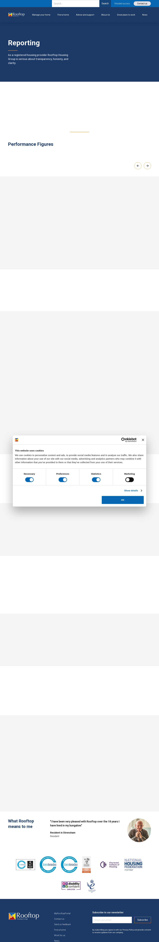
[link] (16, 14)
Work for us (59, 935)
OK (122, 500)
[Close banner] (143, 440)
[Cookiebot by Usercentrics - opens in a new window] (123, 440)
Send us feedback (62, 924)
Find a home (60, 930)
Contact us (59, 919)
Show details (131, 490)
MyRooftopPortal (62, 913)
